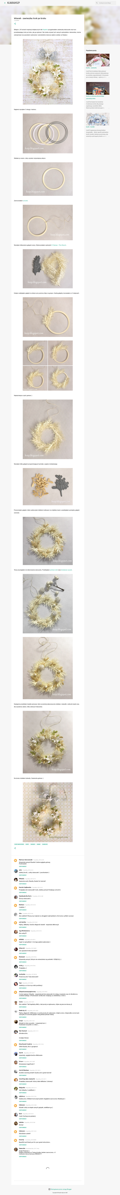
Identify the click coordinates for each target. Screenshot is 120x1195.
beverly (21, 1139)
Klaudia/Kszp (13, 2)
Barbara (21, 904)
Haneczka (22, 1148)
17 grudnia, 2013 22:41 (37, 887)
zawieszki (44, 844)
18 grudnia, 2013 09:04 (27, 983)
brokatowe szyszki (66, 570)
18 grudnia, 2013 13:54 (38, 1044)
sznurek (25, 200)
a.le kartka (22, 922)
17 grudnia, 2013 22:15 (30, 878)
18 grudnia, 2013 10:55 (32, 1010)
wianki (38, 844)
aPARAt (21, 939)
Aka (20, 913)
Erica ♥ (21, 1061)
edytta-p (22, 1096)
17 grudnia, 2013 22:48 (37, 896)
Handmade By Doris (25, 896)
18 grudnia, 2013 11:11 (33, 1031)
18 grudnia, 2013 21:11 (31, 1087)
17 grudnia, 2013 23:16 (27, 913)
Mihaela (21, 878)
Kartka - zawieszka (91, 68)
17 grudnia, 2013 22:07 (38, 859)
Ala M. (21, 1052)
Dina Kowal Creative (25, 1044)
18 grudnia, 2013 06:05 (31, 948)
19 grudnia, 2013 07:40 (29, 1122)
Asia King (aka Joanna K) (27, 1079)
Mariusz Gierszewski (25, 860)
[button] (15, 24)
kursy (27, 844)
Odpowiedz (22, 866)
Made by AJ (23, 1010)
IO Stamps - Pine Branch (58, 245)
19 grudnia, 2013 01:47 (28, 1113)
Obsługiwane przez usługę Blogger (60, 1189)
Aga (20, 983)
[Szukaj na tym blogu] (107, 3)
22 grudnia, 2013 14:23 (31, 1131)
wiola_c (21, 965)
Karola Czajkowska (25, 887)
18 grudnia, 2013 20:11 (41, 1079)
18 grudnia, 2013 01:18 (35, 930)
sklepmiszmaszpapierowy (27, 991)
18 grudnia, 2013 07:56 (31, 957)
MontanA (22, 957)
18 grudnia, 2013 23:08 (31, 1105)
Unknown (22, 1105)
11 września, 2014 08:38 (30, 1139)
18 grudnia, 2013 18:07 (29, 1061)
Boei (20, 1113)
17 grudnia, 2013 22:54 (30, 904)
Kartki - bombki (90, 127)
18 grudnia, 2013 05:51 (30, 939)
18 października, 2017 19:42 (32, 1148)
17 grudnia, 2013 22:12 (27, 870)
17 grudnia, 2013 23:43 (31, 922)
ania (20, 870)
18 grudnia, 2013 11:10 (29, 1020)
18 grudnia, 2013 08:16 (31, 974)
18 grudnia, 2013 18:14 (34, 1070)
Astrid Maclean (24, 1070)
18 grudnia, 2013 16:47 (29, 1052)
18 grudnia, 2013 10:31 (28, 1001)
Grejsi (21, 1020)
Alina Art (22, 948)
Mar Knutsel (23, 1031)
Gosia (21, 1002)
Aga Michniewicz (24, 931)
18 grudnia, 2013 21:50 (30, 1096)
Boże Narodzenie (19, 844)
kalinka (21, 1122)
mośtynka (22, 974)
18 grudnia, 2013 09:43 (41, 991)
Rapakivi (45, 29)
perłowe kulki (54, 570)
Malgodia (22, 1087)
